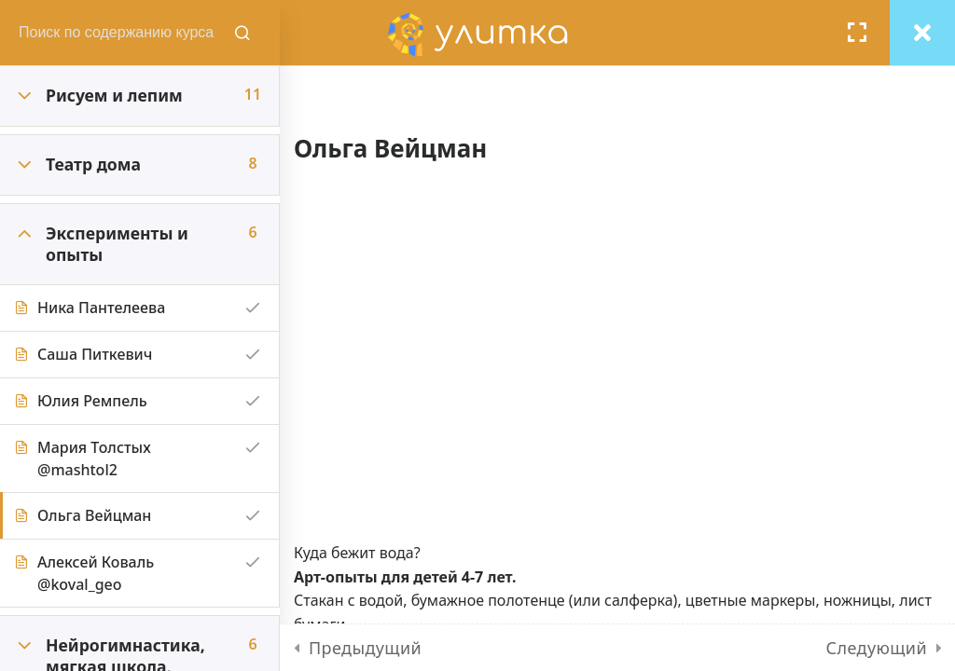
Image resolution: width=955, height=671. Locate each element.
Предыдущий (365, 648)
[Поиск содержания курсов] (242, 32)
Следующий (876, 648)
